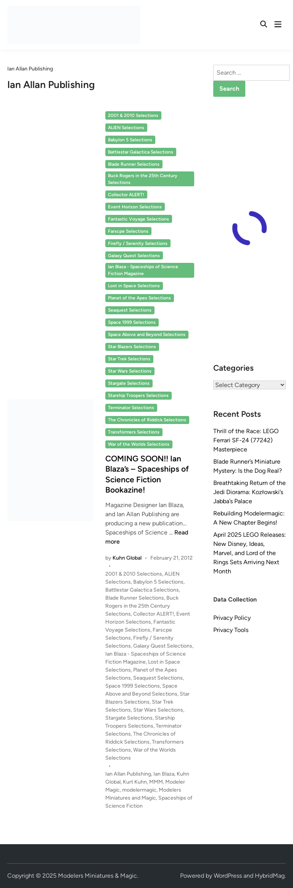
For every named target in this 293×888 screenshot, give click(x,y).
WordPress (228, 875)
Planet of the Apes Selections (139, 298)
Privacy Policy (232, 617)
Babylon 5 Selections (130, 139)
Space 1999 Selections (132, 322)
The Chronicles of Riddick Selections (147, 419)
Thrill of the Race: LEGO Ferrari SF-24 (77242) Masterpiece (246, 440)
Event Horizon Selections (135, 207)
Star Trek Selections (129, 359)
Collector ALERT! (126, 194)
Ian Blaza (163, 774)
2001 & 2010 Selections (133, 115)
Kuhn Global (127, 558)
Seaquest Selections (129, 310)
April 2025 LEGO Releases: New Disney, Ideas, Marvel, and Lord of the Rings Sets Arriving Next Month (249, 553)
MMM (156, 782)
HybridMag (270, 875)
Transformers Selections (133, 432)
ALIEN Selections (126, 127)
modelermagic (139, 790)
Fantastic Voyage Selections (138, 219)
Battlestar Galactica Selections (140, 152)
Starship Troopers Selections (138, 395)
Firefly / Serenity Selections (137, 243)
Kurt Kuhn (135, 782)
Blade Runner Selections (133, 164)
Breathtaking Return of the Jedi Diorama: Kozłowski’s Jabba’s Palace (249, 492)
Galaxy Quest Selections (134, 255)
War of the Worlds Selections (138, 444)
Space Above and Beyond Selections (146, 334)
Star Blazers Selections (132, 346)
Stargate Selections (129, 383)
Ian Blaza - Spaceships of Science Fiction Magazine (143, 270)
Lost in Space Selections (134, 285)
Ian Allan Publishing (128, 774)
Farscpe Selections (128, 231)
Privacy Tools (230, 630)
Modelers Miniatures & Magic (97, 875)
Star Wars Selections (129, 371)
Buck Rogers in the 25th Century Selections (142, 179)
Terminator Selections (131, 407)
